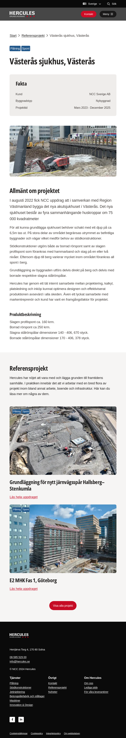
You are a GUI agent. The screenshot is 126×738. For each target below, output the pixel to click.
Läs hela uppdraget (24, 497)
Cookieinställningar (18, 733)
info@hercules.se (20, 661)
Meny (108, 14)
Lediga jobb (91, 687)
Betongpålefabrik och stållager (27, 696)
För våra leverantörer (96, 691)
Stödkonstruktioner (20, 687)
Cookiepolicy (37, 733)
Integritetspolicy (53, 733)
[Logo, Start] (22, 14)
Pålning (14, 683)
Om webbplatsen (72, 733)
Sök (111, 3)
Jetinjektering (17, 691)
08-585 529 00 (18, 657)
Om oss (88, 683)
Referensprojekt (57, 687)
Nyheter (52, 691)
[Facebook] (12, 719)
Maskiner (15, 700)
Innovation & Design (21, 704)
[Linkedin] (21, 719)
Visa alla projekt (63, 605)
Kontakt (88, 14)
